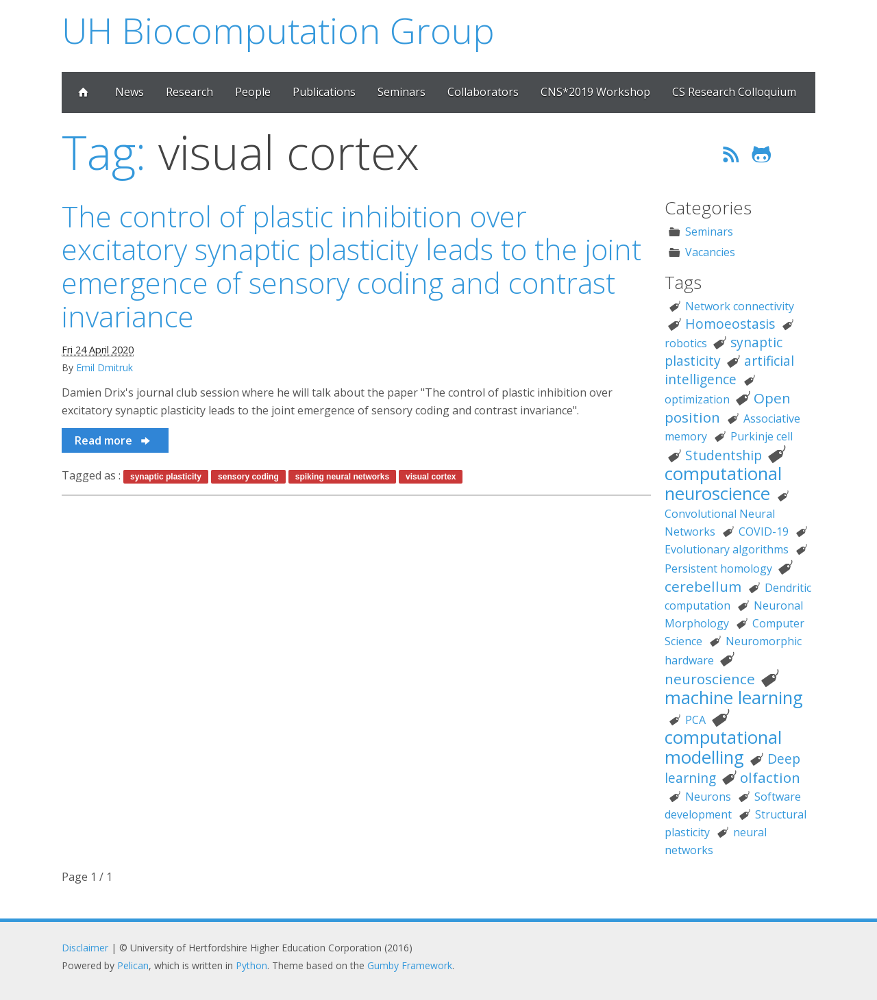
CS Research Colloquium (734, 91)
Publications (324, 91)
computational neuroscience (723, 483)
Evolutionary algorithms (727, 549)
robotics (686, 343)
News (129, 91)
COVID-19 (764, 531)
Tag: (104, 152)
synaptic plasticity (165, 477)
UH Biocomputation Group (278, 29)
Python (251, 965)
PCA (695, 719)
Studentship (723, 455)
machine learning (734, 698)
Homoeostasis (730, 323)
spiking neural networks (342, 477)
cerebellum (703, 586)
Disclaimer (85, 947)
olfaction (770, 777)
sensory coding (248, 477)
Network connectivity (739, 306)
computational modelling (723, 747)
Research (189, 91)
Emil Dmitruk (104, 367)
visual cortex (431, 477)
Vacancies (710, 252)
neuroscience (710, 678)
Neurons (708, 796)
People (253, 91)
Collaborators (483, 91)
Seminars (401, 91)
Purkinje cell (761, 436)
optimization (697, 399)
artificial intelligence (729, 369)
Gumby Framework (409, 965)
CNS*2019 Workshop (595, 91)
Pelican (133, 965)
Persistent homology (718, 568)
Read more (113, 440)
